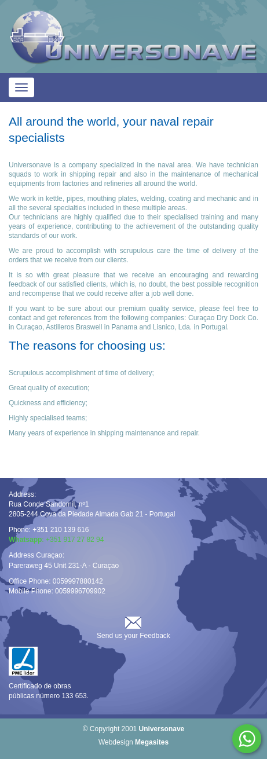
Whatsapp (246, 738)
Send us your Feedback (133, 636)
